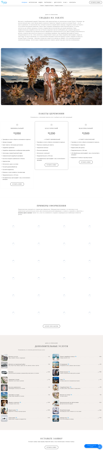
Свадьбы (24, 2)
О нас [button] (65, 2)
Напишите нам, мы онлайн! (91, 446)
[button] (100, 447)
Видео (41, 2)
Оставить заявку (95, 2)
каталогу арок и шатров (25, 218)
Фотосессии (33, 2)
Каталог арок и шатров (51, 331)
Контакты (72, 2)
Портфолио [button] (48, 2)
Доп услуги (57, 2)
